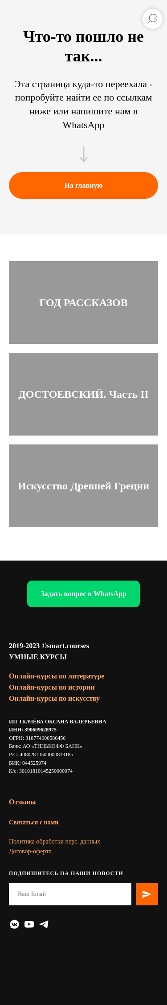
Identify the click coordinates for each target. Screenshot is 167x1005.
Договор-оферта (30, 851)
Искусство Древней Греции (83, 486)
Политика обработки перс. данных (54, 841)
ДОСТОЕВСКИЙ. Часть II (83, 394)
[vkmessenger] (14, 924)
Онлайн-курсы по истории (51, 687)
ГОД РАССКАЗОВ (83, 302)
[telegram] (43, 924)
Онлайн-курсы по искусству (54, 698)
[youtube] (29, 924)
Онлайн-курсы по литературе (56, 676)
